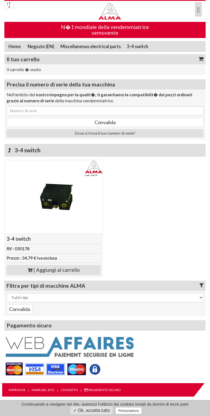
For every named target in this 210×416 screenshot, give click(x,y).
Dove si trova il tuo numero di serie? (105, 133)
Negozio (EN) (40, 46)
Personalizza (128, 411)
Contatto (69, 390)
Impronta (17, 390)
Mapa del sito (43, 390)
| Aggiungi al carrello (54, 270)
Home (14, 46)
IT (9, 4)
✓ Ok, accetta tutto (91, 410)
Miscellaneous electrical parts (90, 46)
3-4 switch (137, 46)
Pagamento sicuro (102, 390)
